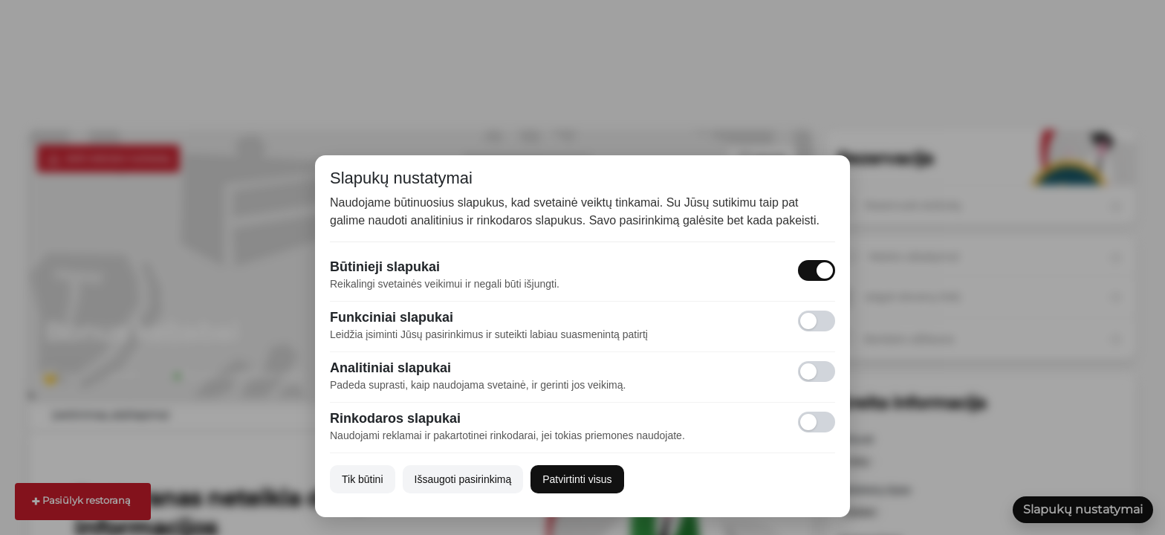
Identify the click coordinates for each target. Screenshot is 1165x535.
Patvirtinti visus (576, 479)
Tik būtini (362, 479)
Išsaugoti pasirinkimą (463, 479)
